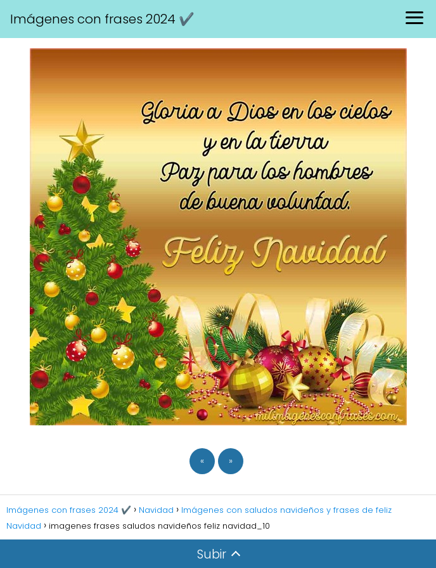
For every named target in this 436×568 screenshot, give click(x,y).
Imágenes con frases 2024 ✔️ (102, 19)
